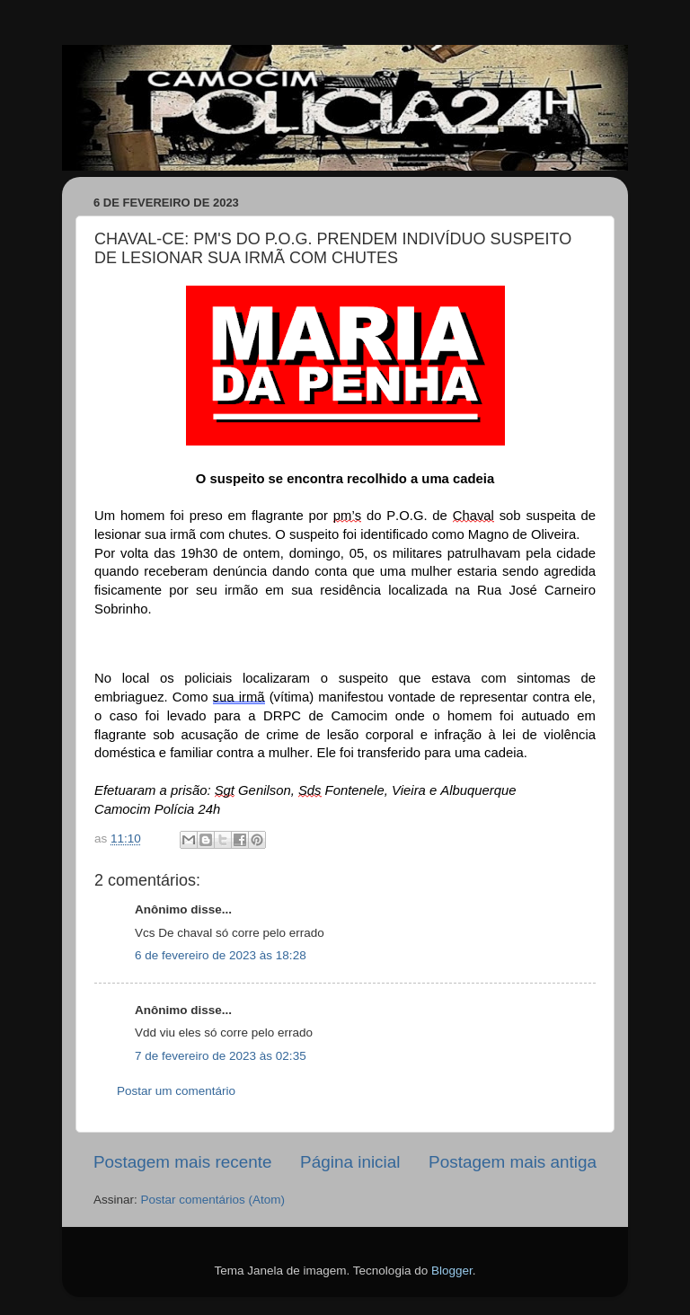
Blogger (452, 1270)
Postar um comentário (176, 1091)
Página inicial (350, 1161)
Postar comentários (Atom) (213, 1199)
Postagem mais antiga (513, 1161)
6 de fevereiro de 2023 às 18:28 (220, 955)
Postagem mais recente (182, 1161)
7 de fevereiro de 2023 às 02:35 (220, 1056)
